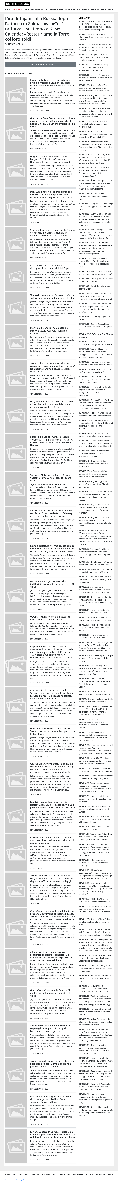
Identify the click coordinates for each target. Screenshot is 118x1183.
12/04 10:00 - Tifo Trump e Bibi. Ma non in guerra (96, 335)
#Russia (54, 9)
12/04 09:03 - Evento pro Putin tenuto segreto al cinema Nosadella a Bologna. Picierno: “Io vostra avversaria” (95, 391)
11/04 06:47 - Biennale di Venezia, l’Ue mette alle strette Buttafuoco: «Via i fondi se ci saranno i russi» (95, 1087)
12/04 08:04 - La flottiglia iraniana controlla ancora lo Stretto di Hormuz (95, 434)
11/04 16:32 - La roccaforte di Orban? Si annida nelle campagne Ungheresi (96, 777)
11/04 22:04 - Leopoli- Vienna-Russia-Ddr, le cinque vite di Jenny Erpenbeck (95, 618)
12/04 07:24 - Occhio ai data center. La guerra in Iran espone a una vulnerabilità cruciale (95, 454)
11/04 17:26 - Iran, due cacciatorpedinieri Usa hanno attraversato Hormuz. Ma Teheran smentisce (93, 723)
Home (8, 9)
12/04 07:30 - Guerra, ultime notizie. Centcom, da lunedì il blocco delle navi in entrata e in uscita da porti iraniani (95, 443)
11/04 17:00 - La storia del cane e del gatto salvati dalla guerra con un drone (95, 769)
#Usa (37, 9)
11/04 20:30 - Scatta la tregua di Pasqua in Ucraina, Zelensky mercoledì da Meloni (96, 658)
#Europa (101, 9)
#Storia (92, 9)
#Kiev (110, 9)
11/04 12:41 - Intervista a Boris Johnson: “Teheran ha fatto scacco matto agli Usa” (93, 863)
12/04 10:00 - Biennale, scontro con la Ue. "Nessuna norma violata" (95, 370)
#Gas (61, 9)
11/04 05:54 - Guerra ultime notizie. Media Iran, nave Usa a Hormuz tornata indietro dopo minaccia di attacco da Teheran (96, 1111)
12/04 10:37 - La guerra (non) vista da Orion (95, 318)
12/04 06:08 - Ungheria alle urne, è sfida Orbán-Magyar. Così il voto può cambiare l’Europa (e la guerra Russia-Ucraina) (95, 521)
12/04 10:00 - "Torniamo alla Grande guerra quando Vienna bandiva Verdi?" (95, 363)
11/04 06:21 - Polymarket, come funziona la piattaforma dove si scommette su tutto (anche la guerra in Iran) (95, 1098)
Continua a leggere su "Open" (40, 64)
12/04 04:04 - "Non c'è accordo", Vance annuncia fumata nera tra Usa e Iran (95, 570)
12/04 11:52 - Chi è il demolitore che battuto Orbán (94, 287)
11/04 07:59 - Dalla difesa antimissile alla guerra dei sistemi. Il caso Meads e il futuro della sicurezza (95, 1022)
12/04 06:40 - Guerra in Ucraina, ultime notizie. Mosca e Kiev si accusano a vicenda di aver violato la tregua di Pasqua (95, 495)
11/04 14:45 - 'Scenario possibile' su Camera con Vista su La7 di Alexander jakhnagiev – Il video (95, 819)
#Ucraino (82, 9)
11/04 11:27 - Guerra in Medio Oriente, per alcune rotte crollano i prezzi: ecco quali (95, 922)
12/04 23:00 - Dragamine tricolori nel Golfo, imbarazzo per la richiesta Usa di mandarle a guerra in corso (96, 57)
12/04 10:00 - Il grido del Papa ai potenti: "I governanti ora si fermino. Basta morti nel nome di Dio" (94, 379)
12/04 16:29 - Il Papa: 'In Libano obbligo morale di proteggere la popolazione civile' (96, 206)
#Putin (44, 9)
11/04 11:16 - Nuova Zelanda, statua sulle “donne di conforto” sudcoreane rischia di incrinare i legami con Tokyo (95, 932)
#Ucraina (70, 9)
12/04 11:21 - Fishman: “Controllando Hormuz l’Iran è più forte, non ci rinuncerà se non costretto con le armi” (95, 296)
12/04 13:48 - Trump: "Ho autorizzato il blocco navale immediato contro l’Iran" (95, 272)
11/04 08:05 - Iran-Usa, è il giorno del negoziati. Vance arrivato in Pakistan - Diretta (95, 1012)
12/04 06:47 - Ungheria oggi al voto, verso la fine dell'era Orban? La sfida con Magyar (94, 484)
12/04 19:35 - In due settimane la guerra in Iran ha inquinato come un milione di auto (94, 124)
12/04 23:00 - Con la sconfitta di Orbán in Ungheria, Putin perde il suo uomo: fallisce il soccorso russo (95, 47)
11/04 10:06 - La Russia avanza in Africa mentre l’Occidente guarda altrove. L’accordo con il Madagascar (96, 958)
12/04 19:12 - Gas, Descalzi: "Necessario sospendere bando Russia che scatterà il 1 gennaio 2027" (95, 134)
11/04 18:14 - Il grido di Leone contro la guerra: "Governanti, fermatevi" (96, 700)
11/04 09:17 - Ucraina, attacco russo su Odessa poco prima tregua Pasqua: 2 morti (95, 978)
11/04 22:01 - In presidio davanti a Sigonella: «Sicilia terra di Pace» (93, 636)
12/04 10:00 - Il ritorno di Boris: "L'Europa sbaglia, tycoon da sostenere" (96, 343)
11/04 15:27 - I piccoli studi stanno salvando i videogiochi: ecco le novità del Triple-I (95, 799)
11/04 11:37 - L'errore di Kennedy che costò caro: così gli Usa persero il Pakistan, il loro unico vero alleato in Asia (95, 910)
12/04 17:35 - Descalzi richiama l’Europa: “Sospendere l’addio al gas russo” (94, 196)
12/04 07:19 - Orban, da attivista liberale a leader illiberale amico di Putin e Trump (93, 464)
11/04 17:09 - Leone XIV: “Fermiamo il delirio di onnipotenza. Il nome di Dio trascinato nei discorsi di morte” (95, 761)
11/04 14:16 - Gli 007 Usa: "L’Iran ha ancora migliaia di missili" (94, 828)
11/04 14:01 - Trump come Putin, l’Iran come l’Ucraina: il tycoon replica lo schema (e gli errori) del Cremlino (95, 837)
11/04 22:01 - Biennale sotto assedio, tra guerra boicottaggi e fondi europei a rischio (95, 628)
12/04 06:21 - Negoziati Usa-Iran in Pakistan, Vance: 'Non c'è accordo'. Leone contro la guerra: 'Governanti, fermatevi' (94, 508)
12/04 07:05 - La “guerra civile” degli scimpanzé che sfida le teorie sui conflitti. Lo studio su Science (94, 474)
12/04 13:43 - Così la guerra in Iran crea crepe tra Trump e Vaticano (96, 280)
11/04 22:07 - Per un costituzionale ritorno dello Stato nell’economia (94, 611)
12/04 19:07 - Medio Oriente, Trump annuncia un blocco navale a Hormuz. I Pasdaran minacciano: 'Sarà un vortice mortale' (95, 145)
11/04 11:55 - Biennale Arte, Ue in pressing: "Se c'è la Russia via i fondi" (94, 900)
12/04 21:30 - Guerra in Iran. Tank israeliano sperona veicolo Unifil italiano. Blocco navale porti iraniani (94, 88)
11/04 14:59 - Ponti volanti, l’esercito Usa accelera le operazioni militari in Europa (94, 809)
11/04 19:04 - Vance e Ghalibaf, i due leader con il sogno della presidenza (94, 693)
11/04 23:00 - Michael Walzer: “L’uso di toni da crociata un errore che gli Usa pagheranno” (95, 579)
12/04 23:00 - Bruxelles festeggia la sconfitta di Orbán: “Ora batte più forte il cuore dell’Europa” (95, 78)
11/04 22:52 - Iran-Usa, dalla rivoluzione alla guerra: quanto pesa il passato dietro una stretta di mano (95, 590)
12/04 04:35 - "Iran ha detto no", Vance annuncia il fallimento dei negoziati (95, 563)
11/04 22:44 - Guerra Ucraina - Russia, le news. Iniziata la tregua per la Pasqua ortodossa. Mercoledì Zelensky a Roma (95, 601)
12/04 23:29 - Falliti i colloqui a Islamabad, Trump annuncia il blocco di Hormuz (96, 37)
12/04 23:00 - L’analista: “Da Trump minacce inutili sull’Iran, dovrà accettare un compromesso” (93, 68)
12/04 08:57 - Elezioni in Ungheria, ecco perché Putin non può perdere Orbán (96, 414)
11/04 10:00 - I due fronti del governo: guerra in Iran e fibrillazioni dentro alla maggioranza (95, 968)
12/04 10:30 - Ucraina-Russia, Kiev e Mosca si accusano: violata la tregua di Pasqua (95, 327)
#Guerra (29, 9)
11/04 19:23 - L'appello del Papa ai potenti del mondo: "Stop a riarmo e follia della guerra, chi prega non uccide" (94, 682)
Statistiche (18, 9)
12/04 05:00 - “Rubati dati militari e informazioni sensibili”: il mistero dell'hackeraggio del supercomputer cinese (94, 553)
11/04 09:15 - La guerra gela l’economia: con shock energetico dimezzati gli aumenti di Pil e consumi (95, 989)
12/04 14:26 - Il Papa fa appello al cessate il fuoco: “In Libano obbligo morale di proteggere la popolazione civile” (94, 262)
